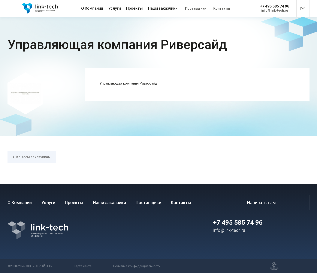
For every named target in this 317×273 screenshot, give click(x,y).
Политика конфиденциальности (136, 266)
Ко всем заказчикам (32, 157)
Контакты (221, 8)
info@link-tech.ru (274, 10)
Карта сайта (82, 266)
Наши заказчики (163, 8)
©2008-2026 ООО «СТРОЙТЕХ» (29, 266)
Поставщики (195, 8)
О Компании (92, 8)
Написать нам (261, 202)
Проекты (134, 8)
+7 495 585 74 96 (274, 6)
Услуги (114, 8)
